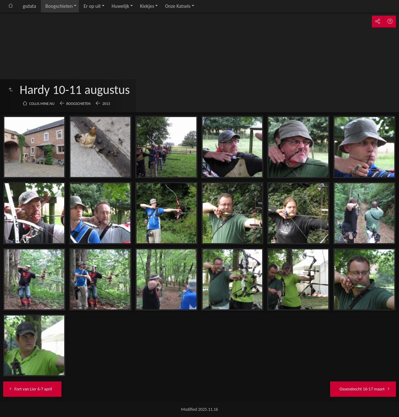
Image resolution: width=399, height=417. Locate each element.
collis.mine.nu (42, 103)
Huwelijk (120, 6)
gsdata (29, 6)
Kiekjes (147, 6)
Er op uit (92, 6)
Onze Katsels (177, 6)
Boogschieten (59, 6)
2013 (106, 103)
